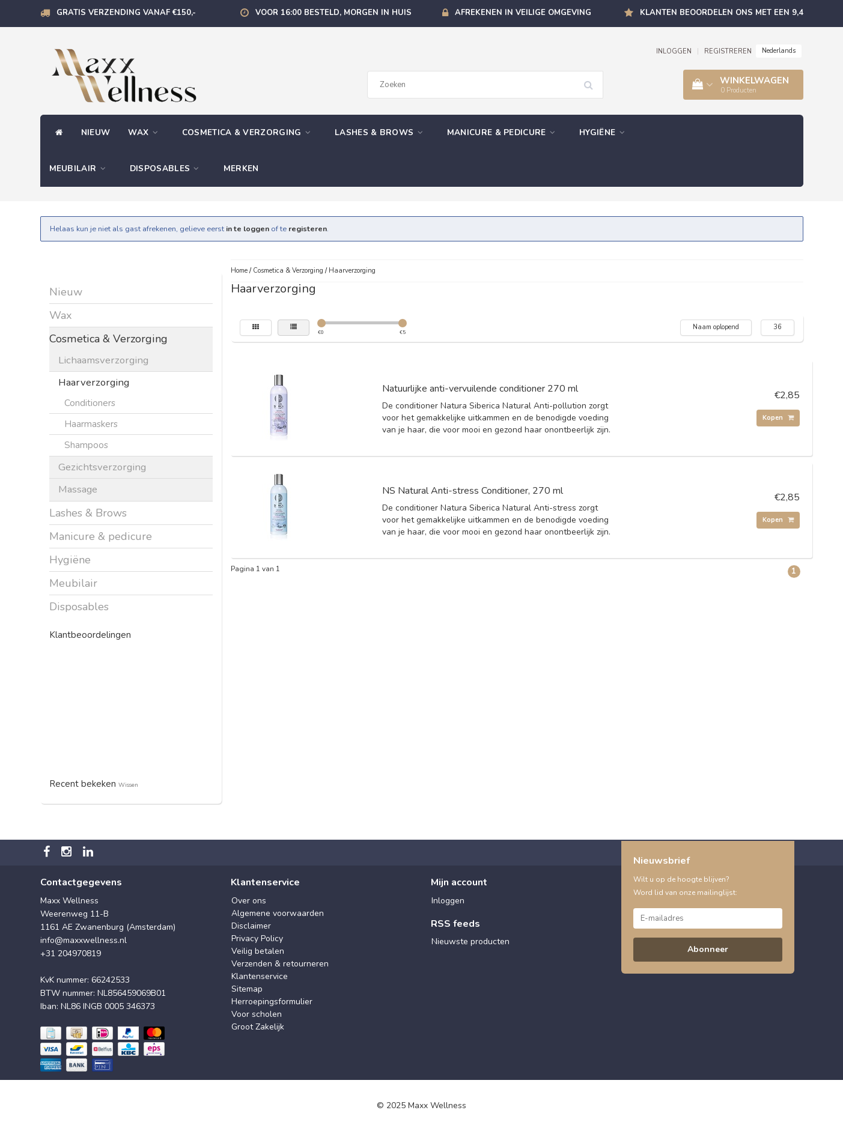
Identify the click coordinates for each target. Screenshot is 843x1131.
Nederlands (779, 50)
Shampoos (86, 444)
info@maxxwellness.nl (83, 940)
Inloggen (447, 900)
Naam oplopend (716, 327)
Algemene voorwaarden (277, 913)
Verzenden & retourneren (280, 963)
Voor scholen (256, 1014)
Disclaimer (251, 926)
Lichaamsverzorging (103, 360)
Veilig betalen (257, 951)
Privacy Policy (257, 938)
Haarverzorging (93, 382)
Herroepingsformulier (271, 1001)
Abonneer (707, 949)
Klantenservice (259, 976)
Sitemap (247, 989)
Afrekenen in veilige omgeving (523, 12)
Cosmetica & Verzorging (249, 132)
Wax (146, 132)
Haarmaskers (91, 423)
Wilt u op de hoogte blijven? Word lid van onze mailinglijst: (685, 886)
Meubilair (80, 168)
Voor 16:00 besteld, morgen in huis (333, 12)
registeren (307, 228)
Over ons (248, 900)
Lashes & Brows (382, 132)
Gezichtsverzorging (102, 467)
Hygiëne (605, 132)
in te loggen (247, 228)
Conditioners (89, 402)
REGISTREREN (728, 51)
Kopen (778, 417)
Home (239, 270)
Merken (241, 168)
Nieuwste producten (470, 941)
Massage (77, 489)
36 (777, 327)
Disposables (167, 168)
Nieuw (96, 132)
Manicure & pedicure (504, 132)
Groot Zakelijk (257, 1026)
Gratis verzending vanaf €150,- (126, 12)
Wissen (128, 785)
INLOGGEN (674, 51)
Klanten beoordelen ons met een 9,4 (721, 12)
